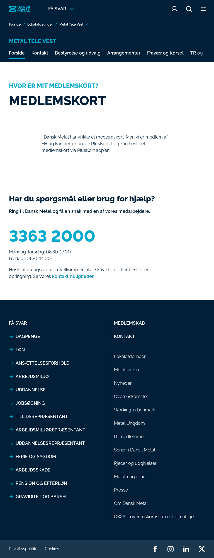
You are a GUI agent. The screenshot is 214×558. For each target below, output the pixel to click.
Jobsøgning (30, 403)
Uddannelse (31, 389)
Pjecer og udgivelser (135, 463)
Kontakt (39, 53)
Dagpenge (28, 336)
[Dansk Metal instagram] (170, 549)
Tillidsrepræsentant (42, 416)
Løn (20, 349)
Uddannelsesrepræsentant (50, 443)
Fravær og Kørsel (165, 53)
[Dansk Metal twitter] (201, 549)
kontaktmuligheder (73, 276)
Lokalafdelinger (40, 24)
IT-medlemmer (129, 436)
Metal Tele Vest (71, 24)
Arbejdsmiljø (32, 376)
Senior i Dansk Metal (134, 450)
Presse (121, 490)
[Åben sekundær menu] (203, 9)
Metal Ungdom (129, 423)
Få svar (18, 323)
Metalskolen (126, 369)
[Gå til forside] (19, 9)
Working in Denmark (134, 410)
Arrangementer (123, 53)
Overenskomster (131, 396)
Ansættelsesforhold (42, 363)
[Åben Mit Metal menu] (174, 9)
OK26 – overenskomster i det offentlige (154, 516)
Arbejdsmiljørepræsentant (50, 430)
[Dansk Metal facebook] (155, 549)
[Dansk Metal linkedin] (186, 549)
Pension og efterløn (41, 483)
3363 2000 (52, 236)
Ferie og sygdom (36, 456)
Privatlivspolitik (22, 549)
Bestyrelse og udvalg (78, 53)
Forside (15, 24)
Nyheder (123, 383)
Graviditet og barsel (42, 496)
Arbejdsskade (33, 470)
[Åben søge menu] (189, 9)
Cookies (52, 549)
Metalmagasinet (130, 476)
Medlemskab (129, 323)
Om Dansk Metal (131, 503)
